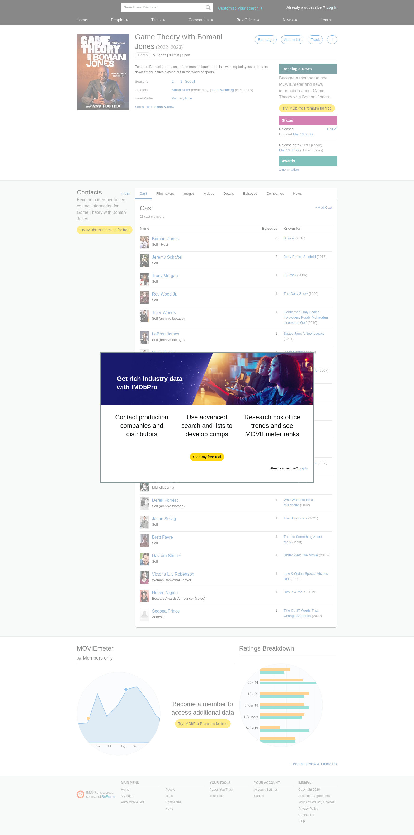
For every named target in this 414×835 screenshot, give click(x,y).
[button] (207, 457)
